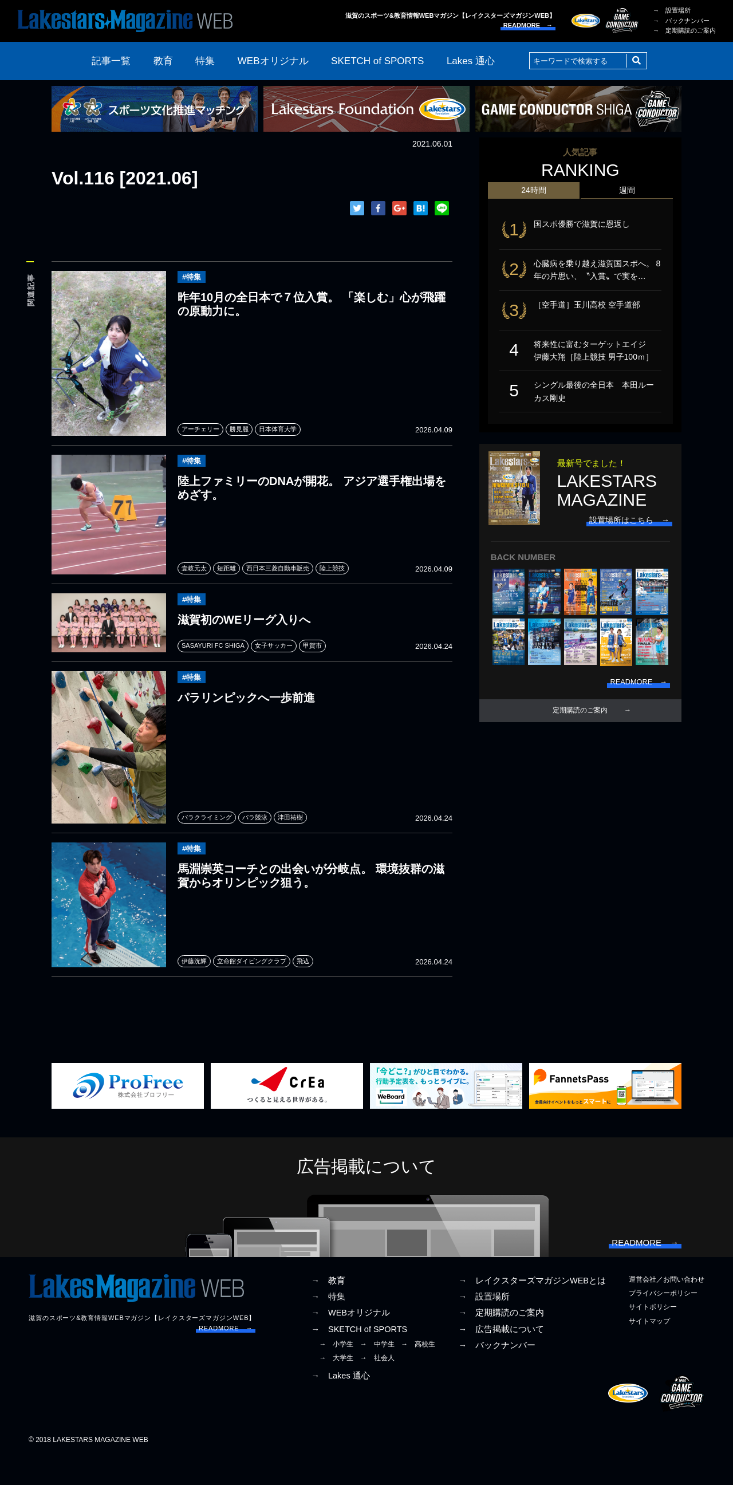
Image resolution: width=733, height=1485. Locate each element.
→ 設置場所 (672, 10)
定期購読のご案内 (580, 725)
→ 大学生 (336, 1386)
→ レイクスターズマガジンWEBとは (532, 1308)
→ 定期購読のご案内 (684, 30)
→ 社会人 (377, 1386)
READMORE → (528, 25)
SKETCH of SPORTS (377, 61)
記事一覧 (111, 61)
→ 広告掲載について (501, 1356)
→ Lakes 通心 (340, 1403)
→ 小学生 (336, 1372)
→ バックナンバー (681, 20)
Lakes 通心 (471, 61)
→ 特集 (328, 1324)
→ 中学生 (377, 1372)
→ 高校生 (418, 1372)
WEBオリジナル (273, 61)
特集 (205, 61)
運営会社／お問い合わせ (666, 1307)
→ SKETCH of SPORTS (359, 1356)
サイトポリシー (653, 1335)
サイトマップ (649, 1349)
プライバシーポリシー (663, 1321)
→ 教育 (328, 1308)
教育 (163, 61)
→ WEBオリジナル (350, 1340)
